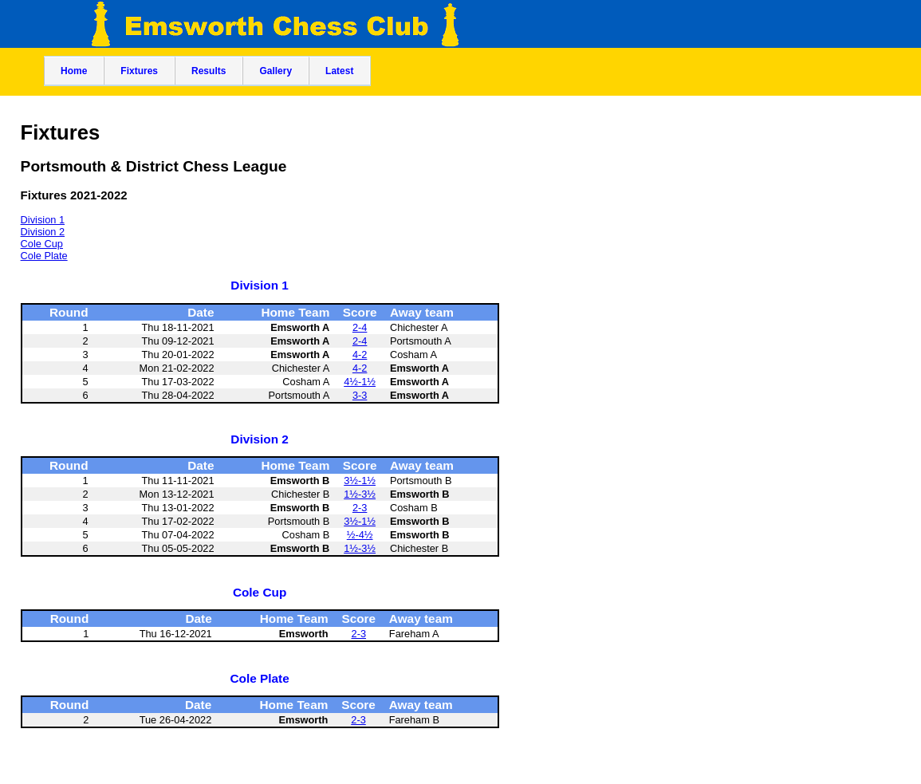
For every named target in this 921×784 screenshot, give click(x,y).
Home (74, 71)
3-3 (360, 395)
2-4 (360, 327)
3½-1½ (360, 481)
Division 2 (43, 232)
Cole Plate (44, 256)
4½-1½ (360, 382)
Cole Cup (42, 244)
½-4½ (360, 535)
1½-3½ (360, 494)
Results (208, 71)
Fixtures (139, 71)
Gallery (275, 71)
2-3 (360, 508)
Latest (339, 71)
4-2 (360, 354)
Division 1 (43, 220)
